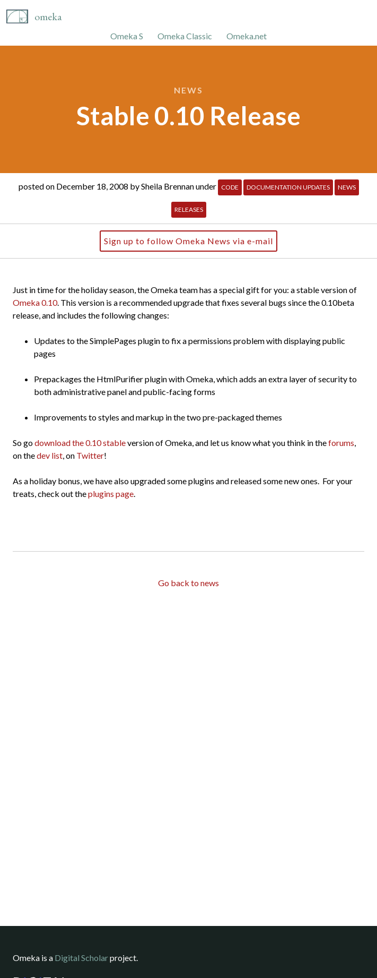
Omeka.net (246, 36)
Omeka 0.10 (35, 302)
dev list (50, 455)
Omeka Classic (184, 36)
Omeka (48, 16)
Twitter (90, 455)
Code (230, 187)
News (188, 90)
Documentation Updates (288, 187)
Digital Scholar (81, 958)
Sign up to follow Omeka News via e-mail (188, 241)
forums (341, 442)
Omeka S (126, 36)
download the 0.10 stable (80, 442)
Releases (188, 209)
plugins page (111, 493)
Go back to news (188, 583)
